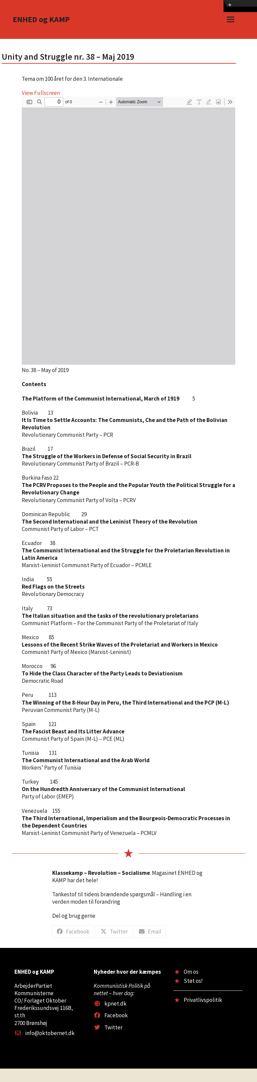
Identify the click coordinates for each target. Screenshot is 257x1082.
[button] (230, 19)
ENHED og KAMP (41, 19)
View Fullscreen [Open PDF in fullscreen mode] (41, 93)
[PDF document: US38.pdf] (128, 231)
